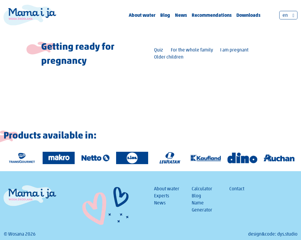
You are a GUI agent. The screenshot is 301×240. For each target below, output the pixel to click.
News (181, 15)
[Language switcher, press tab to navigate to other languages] (288, 15)
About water (142, 15)
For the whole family (192, 50)
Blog (165, 15)
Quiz (158, 50)
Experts (161, 196)
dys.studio (287, 234)
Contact (236, 188)
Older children (168, 57)
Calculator (202, 188)
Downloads (248, 15)
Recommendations (212, 15)
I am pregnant (234, 50)
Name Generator (202, 206)
